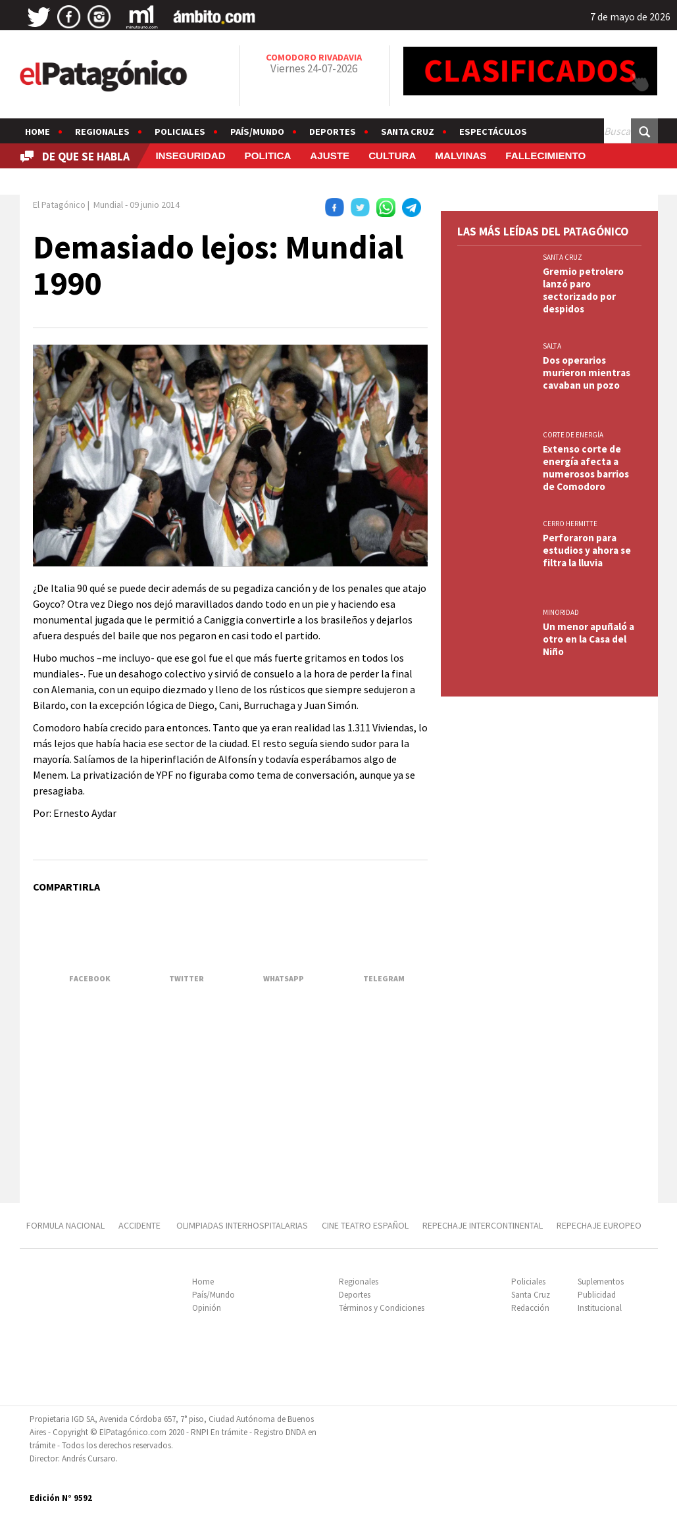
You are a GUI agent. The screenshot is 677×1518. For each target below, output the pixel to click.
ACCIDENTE (140, 1225)
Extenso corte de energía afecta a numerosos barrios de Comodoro (586, 468)
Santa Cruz (407, 131)
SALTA (552, 346)
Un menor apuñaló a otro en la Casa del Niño (588, 639)
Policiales (180, 131)
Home (37, 131)
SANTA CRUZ (562, 257)
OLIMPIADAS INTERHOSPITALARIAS (242, 1225)
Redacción (530, 1307)
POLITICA (268, 155)
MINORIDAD (561, 612)
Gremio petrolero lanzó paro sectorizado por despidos (583, 290)
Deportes (332, 131)
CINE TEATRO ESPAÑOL (365, 1225)
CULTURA (392, 155)
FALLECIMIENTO (545, 155)
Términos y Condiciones (381, 1307)
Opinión (206, 1307)
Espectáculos (493, 131)
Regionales (102, 131)
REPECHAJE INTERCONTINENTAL (482, 1225)
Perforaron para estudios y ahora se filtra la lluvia (587, 550)
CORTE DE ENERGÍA (573, 434)
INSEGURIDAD (190, 155)
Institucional (600, 1307)
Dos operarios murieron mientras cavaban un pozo (586, 372)
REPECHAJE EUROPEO (599, 1225)
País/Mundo (257, 131)
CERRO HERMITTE (570, 523)
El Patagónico (59, 204)
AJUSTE (329, 155)
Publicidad (597, 1294)
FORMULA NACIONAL (65, 1225)
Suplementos (601, 1281)
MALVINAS (460, 155)
